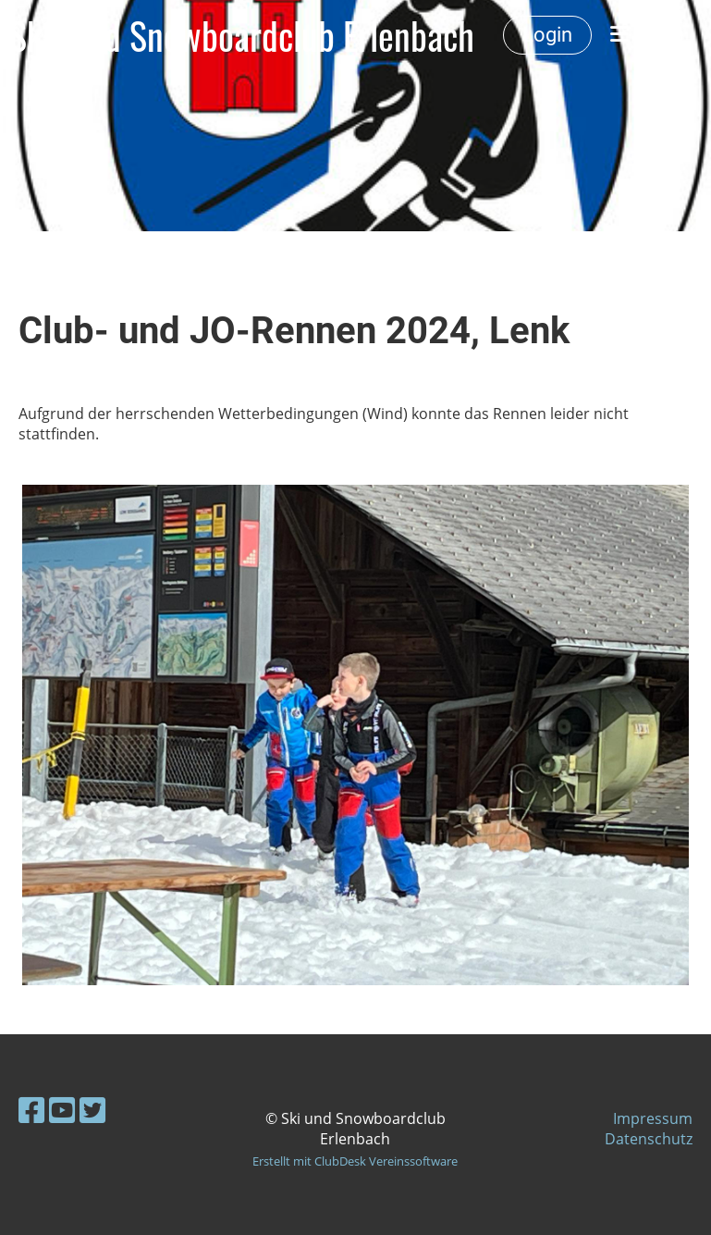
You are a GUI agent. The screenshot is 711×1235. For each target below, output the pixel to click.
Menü (646, 34)
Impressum (653, 1118)
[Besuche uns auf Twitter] (92, 1110)
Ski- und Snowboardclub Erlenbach (241, 35)
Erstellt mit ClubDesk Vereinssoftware (355, 1161)
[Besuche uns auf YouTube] (62, 1110)
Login (547, 34)
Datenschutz (649, 1139)
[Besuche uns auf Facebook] (31, 1110)
